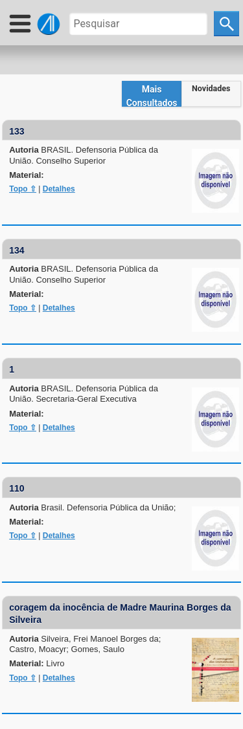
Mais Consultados (152, 95)
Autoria (83, 155)
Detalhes (59, 188)
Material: (26, 175)
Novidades (211, 88)
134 (16, 250)
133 (16, 131)
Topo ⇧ (22, 188)
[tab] (151, 94)
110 (16, 488)
